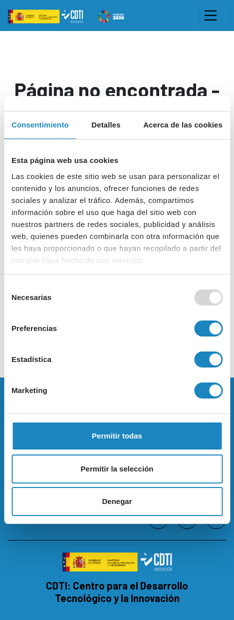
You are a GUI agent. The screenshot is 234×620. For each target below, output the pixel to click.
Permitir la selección (117, 468)
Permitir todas (117, 436)
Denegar (117, 501)
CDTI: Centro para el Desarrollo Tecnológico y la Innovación (117, 592)
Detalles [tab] (105, 124)
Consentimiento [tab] (40, 124)
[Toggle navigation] (210, 15)
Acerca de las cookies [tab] (183, 124)
